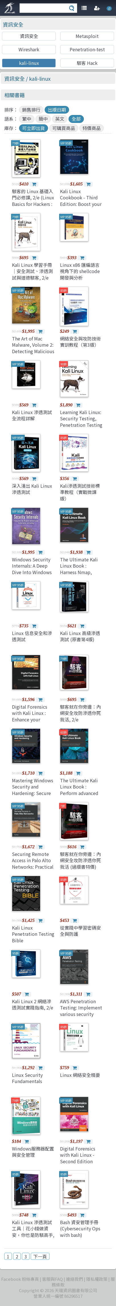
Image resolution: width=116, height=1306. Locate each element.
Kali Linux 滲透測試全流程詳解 (32, 415)
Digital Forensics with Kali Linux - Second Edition (77, 1155)
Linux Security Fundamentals (27, 1078)
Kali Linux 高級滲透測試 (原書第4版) (80, 636)
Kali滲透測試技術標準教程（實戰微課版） (80, 492)
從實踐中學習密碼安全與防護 (80, 930)
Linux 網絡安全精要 (80, 1074)
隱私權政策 (96, 1279)
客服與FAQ (52, 1279)
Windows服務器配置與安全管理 (33, 1151)
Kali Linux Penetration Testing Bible (33, 934)
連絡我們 (74, 1279)
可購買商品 (63, 128)
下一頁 (40, 1256)
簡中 (43, 118)
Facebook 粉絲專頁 (20, 1279)
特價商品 (91, 128)
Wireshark (28, 49)
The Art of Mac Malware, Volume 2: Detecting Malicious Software (33, 348)
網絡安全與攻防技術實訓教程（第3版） (80, 341)
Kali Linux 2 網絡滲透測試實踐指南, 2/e (32, 1004)
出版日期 (57, 109)
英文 (59, 118)
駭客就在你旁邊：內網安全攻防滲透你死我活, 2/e (80, 713)
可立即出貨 (33, 128)
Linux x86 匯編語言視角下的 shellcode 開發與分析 (80, 271)
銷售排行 (31, 109)
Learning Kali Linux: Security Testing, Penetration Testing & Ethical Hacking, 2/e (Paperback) (81, 425)
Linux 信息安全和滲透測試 (32, 636)
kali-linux (29, 62)
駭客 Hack (87, 62)
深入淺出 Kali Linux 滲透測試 (32, 488)
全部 (76, 118)
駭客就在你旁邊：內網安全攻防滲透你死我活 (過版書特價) (80, 860)
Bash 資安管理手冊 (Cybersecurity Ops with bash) (80, 1228)
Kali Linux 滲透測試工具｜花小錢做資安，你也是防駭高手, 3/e (33, 1232)
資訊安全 (13, 24)
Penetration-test (87, 49)
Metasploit (87, 36)
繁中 (26, 118)
